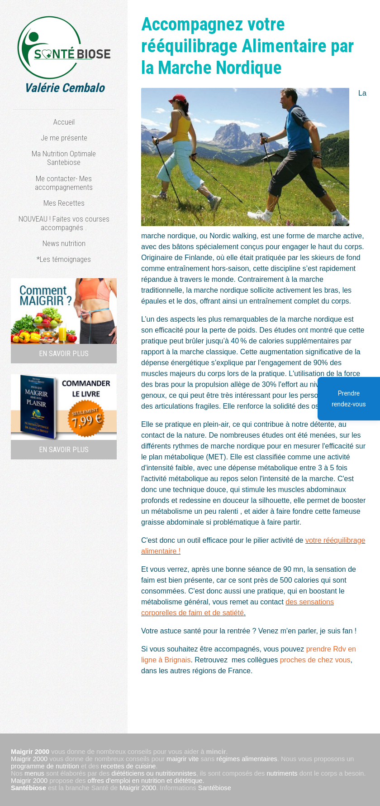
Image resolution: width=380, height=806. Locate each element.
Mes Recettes (64, 203)
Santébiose (28, 788)
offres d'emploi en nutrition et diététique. (146, 780)
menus (34, 773)
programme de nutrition (45, 766)
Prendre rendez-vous (349, 399)
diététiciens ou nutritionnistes (153, 773)
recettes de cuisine (128, 766)
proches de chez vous (315, 660)
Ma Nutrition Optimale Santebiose (64, 158)
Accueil (64, 121)
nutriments (281, 773)
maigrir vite (182, 759)
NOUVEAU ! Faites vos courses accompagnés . (64, 223)
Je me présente (64, 137)
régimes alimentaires (246, 759)
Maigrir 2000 (29, 759)
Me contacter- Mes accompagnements (64, 183)
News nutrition (64, 243)
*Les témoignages (64, 259)
